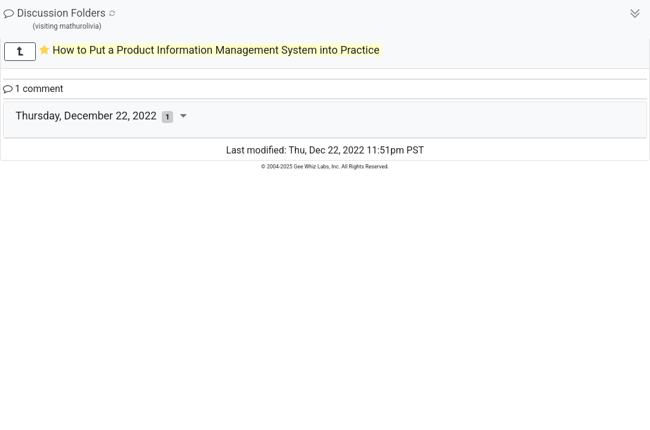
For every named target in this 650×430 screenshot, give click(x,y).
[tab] (325, 120)
